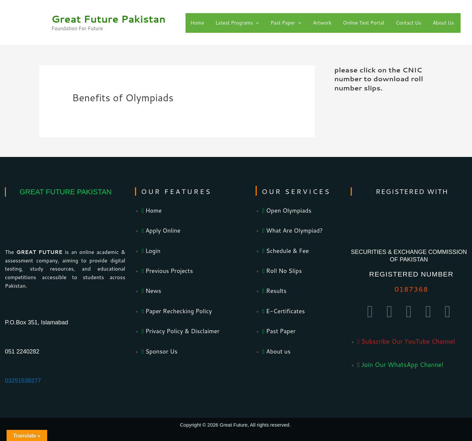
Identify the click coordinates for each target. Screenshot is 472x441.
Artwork (322, 22)
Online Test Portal (363, 22)
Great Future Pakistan (108, 19)
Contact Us (408, 22)
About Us (443, 22)
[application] (256, 23)
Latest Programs (237, 23)
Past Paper (285, 23)
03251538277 (23, 380)
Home (197, 22)
